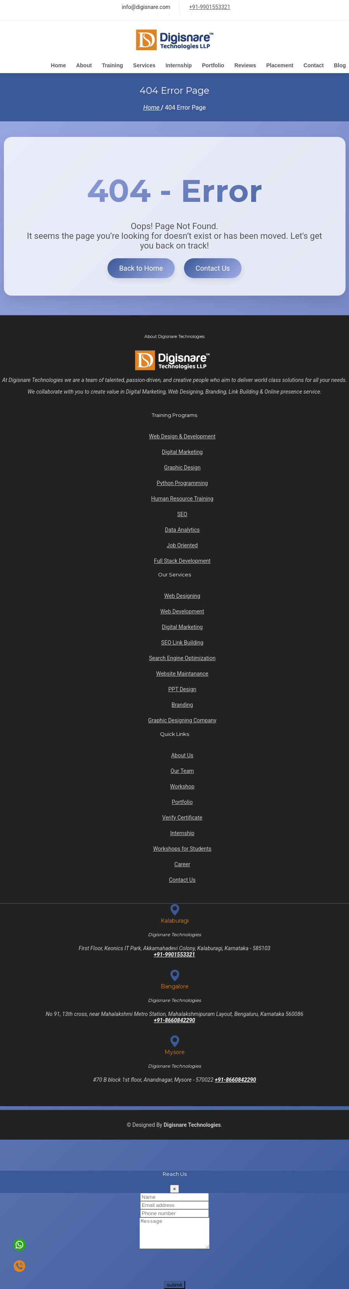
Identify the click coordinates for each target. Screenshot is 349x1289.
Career (182, 862)
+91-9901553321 (209, 7)
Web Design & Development (182, 434)
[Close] (174, 1183)
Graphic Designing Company (182, 718)
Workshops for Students (182, 846)
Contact (314, 65)
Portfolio (213, 65)
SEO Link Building (182, 640)
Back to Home (141, 270)
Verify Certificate (182, 815)
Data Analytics (182, 527)
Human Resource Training (182, 496)
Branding (182, 702)
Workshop (182, 784)
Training (112, 65)
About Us (182, 753)
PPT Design (182, 687)
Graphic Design (182, 465)
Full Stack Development (182, 558)
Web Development (182, 609)
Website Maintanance (182, 671)
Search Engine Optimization (182, 656)
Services (144, 65)
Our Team (182, 768)
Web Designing (182, 593)
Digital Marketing (182, 450)
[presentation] (59, 1265)
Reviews (245, 65)
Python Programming (182, 481)
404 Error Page (185, 109)
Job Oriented (182, 543)
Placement (279, 65)
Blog (340, 65)
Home (58, 65)
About (84, 65)
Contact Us (213, 270)
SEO (182, 512)
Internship (178, 65)
